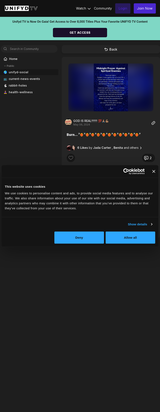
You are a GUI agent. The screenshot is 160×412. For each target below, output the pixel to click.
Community (103, 8)
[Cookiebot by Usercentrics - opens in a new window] (126, 171)
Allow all (130, 237)
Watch (83, 8)
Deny (79, 237)
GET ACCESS (80, 32)
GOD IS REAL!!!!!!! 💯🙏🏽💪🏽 (91, 121)
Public (8, 66)
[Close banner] (153, 171)
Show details (137, 224)
